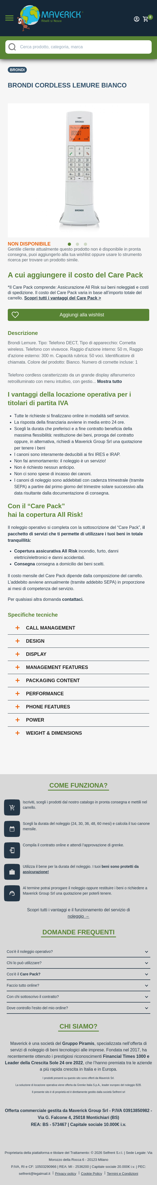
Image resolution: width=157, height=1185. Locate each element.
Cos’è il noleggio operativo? (30, 951)
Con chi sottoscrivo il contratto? (33, 996)
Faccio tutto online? (23, 985)
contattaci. (73, 599)
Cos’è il (23, 974)
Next (153, 167)
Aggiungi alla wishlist (81, 314)
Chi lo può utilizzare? (24, 963)
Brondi (17, 70)
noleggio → (78, 916)
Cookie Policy (91, 1174)
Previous (3, 167)
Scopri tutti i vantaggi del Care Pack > (62, 298)
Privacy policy (65, 1174)
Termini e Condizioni (122, 1174)
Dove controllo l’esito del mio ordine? (37, 1008)
